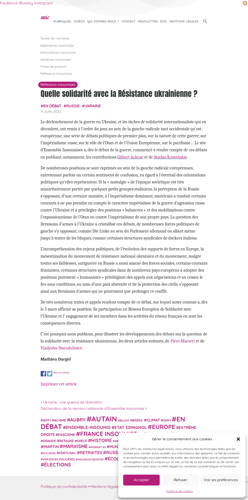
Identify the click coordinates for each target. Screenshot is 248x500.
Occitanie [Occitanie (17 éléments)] (49, 453)
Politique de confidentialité (64, 486)
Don (163, 21)
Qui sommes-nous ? (103, 21)
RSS (245, 3)
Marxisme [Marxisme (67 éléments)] (75, 446)
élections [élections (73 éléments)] (57, 464)
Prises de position (53, 66)
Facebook (9, 2)
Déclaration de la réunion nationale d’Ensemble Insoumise (94, 408)
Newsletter (148, 21)
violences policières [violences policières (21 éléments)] (59, 459)
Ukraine (93, 105)
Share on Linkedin (61, 372)
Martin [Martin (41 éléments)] (51, 446)
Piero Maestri (182, 341)
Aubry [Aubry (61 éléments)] (78, 420)
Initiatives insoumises (55, 59)
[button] (238, 439)
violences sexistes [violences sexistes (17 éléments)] (91, 459)
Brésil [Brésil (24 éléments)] (137, 420)
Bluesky (26, 2)
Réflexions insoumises (56, 73)
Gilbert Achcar (130, 157)
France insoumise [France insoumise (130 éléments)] (108, 433)
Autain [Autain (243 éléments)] (104, 418)
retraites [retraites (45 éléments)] (91, 452)
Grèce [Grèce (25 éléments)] (82, 441)
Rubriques (62, 21)
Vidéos (79, 21)
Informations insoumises (58, 52)
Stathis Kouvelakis (170, 157)
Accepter (141, 480)
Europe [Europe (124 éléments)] (163, 426)
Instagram (43, 2)
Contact (128, 21)
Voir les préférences (221, 480)
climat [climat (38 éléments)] (153, 420)
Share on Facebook (43, 374)
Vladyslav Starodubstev (61, 348)
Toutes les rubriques (54, 38)
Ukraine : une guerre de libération (71, 402)
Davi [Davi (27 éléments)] (167, 420)
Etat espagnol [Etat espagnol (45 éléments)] (130, 427)
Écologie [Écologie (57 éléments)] (119, 459)
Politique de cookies (179, 491)
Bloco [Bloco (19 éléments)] (124, 420)
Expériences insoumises (57, 45)
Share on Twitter (49, 374)
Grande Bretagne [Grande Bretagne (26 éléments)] (58, 441)
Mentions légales (184, 21)
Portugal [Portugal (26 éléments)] (67, 453)
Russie (73, 105)
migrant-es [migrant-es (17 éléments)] (98, 447)
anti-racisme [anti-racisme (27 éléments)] (54, 420)
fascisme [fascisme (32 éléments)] (66, 434)
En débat (52, 105)
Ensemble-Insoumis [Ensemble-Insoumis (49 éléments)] (88, 427)
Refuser (180, 480)
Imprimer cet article (59, 384)
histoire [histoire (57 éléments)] (101, 440)
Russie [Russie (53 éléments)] (114, 452)
